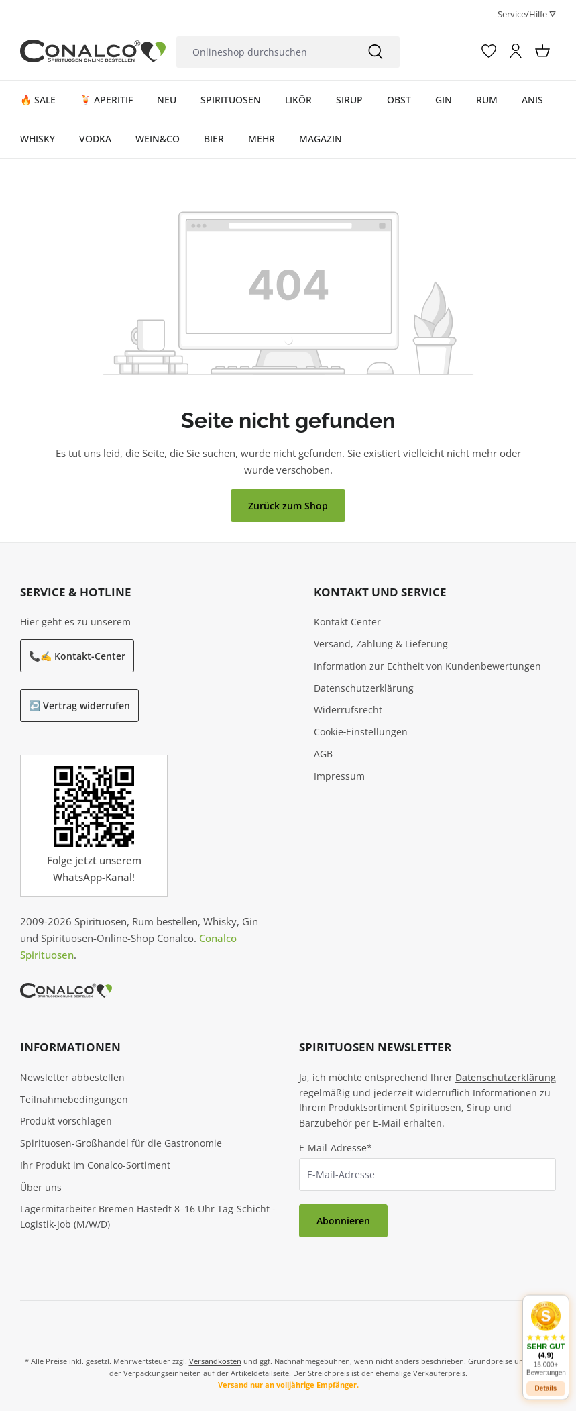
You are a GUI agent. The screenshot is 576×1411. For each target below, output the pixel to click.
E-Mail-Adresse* (335, 1147)
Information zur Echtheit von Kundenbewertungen (427, 666)
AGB (323, 753)
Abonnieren (343, 1220)
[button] (545, 1330)
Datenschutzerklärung (364, 688)
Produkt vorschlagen (66, 1120)
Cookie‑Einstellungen (361, 731)
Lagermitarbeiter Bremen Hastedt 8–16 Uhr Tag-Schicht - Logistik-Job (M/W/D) (148, 1216)
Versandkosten (215, 1361)
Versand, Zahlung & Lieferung (381, 643)
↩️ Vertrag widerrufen (79, 705)
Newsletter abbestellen (72, 1077)
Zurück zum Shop (288, 505)
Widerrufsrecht (348, 709)
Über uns (41, 1187)
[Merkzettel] (488, 51)
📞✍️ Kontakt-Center (77, 655)
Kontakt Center (347, 621)
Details (546, 1379)
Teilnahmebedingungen (74, 1099)
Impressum (339, 776)
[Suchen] (375, 52)
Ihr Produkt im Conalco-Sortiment (95, 1165)
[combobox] (263, 52)
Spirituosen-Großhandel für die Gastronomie (121, 1143)
